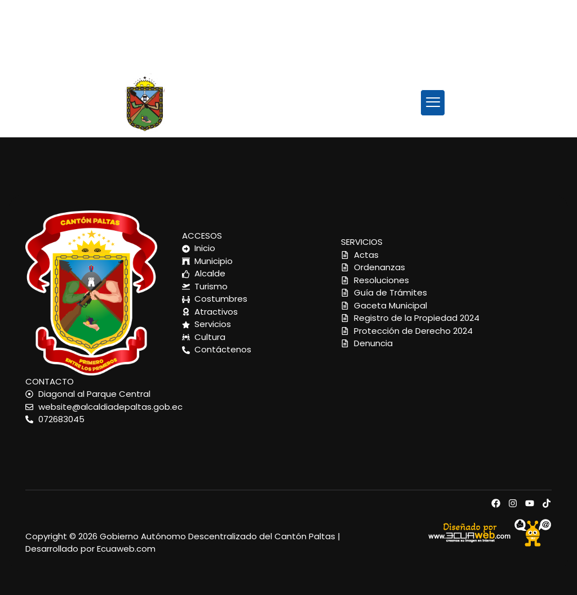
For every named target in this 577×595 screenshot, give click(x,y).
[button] (433, 103)
